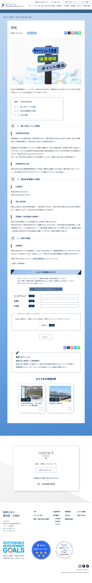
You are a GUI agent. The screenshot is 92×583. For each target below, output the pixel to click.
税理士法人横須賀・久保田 (11, 513)
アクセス (58, 524)
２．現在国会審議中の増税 (25, 111)
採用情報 (72, 6)
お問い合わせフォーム (71, 2)
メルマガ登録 (84, 2)
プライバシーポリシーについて (28, 313)
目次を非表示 (26, 101)
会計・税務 (31, 33)
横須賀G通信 (86, 6)
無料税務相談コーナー (42, 258)
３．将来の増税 (21, 115)
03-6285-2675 (56, 2)
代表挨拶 (58, 519)
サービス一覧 (36, 6)
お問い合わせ (81, 515)
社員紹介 (58, 521)
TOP (29, 6)
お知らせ (79, 6)
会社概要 (56, 515)
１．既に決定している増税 (25, 106)
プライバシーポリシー (82, 570)
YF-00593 (59, 172)
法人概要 (66, 6)
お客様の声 (59, 6)
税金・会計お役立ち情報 (48, 6)
